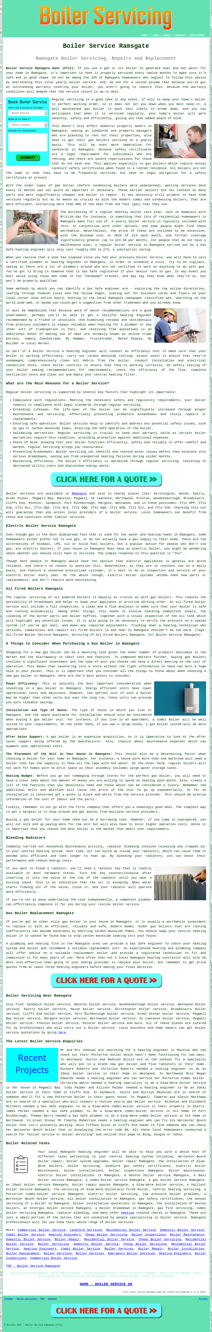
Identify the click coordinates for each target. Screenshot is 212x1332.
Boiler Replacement (23, 1253)
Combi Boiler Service (25, 1234)
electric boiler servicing (112, 1194)
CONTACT (180, 35)
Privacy (203, 1299)
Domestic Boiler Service (182, 1230)
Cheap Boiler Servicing (106, 1234)
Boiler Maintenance (187, 1234)
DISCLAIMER (197, 35)
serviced (116, 113)
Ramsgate (79, 493)
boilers (120, 185)
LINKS (155, 35)
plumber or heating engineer (55, 262)
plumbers (70, 267)
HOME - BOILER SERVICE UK (106, 1284)
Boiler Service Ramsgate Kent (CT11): (40, 68)
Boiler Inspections (149, 1234)
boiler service (82, 82)
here (62, 1032)
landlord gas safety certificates (137, 1166)
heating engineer (30, 249)
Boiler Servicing (53, 1244)
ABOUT (167, 35)
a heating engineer (79, 351)
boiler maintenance (186, 1170)
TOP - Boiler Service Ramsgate (33, 1266)
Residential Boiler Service (131, 1230)
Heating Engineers (65, 1234)
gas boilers (155, 163)
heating (127, 1213)
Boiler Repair (67, 1239)
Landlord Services (86, 1230)
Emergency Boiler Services (131, 1253)
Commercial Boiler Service (42, 1230)
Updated (52, 1299)
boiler (131, 68)
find (19, 1004)
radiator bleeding (123, 846)
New (42, 1299)
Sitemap (8, 1299)
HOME (144, 35)
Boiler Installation (186, 1249)
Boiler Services (119, 1249)
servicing (75, 99)
